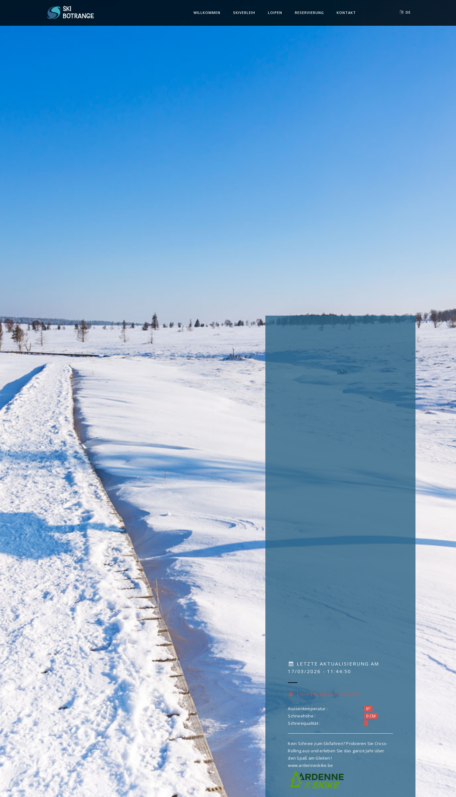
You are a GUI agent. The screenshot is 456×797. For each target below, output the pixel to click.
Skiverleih (244, 12)
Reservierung (309, 12)
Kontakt (346, 12)
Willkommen (206, 12)
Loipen (275, 12)
